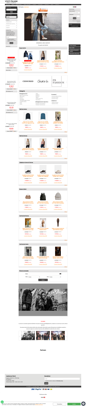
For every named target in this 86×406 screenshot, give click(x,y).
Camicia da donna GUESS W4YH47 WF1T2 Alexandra (28, 150)
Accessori (8, 27)
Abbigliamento (9, 23)
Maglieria (37, 96)
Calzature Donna (55, 103)
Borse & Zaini (8, 71)
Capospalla (22, 100)
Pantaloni (37, 97)
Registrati (78, 23)
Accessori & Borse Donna (56, 97)
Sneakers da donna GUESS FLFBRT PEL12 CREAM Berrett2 (58, 178)
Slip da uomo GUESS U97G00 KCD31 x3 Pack (11, 126)
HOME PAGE (8, 5)
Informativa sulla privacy (39, 404)
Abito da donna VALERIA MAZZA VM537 (43, 230)
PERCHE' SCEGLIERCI (26, 5)
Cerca (26, 275)
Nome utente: (72, 12)
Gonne (21, 105)
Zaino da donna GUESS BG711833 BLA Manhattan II (43, 204)
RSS (15, 69)
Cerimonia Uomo (23, 245)
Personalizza (59, 404)
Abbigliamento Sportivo (10, 25)
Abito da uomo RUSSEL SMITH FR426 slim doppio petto (28, 259)
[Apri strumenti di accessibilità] (83, 402)
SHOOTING (56, 5)
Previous (19, 301)
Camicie (21, 99)
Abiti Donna (22, 98)
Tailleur (37, 98)
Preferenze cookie (43, 395)
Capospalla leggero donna (25, 101)
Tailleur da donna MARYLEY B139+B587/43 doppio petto (58, 231)
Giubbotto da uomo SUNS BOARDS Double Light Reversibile (11, 61)
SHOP (13, 5)
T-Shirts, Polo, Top (39, 100)
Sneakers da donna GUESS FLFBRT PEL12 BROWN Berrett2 (43, 178)
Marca (27, 278)
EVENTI (51, 5)
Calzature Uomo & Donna (26, 164)
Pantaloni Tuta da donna (40, 105)
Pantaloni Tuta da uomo (40, 106)
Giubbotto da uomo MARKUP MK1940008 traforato (58, 124)
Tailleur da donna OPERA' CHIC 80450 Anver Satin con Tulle (28, 231)
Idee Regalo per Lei (9, 92)
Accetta (74, 404)
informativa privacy (60, 382)
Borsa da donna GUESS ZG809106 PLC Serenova (11, 83)
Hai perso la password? (76, 22)
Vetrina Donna (23, 137)
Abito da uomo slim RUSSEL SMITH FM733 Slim (43, 259)
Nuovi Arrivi (8, 47)
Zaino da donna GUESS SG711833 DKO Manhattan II (58, 204)
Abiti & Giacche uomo (24, 97)
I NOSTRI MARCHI (18, 5)
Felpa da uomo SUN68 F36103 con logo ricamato (43, 124)
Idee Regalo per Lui (9, 114)
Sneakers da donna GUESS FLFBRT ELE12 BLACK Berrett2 (28, 178)
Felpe (21, 104)
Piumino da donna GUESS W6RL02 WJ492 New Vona (43, 63)
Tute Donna (38, 101)
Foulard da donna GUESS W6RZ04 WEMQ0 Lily (11, 105)
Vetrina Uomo (23, 110)
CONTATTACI (46, 5)
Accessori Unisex (55, 99)
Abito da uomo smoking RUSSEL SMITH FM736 (58, 259)
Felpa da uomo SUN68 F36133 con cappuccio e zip (28, 124)
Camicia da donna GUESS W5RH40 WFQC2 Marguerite (57, 151)
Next (66, 301)
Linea (48, 278)
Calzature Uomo (55, 105)
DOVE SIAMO (39, 5)
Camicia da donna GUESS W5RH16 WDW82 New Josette (43, 151)
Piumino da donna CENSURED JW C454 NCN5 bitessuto (58, 63)
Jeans (37, 95)
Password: (71, 16)
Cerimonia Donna (24, 217)
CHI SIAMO (34, 5)
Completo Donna (23, 103)
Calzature (8, 29)
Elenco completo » (10, 69)
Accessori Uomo (55, 100)
